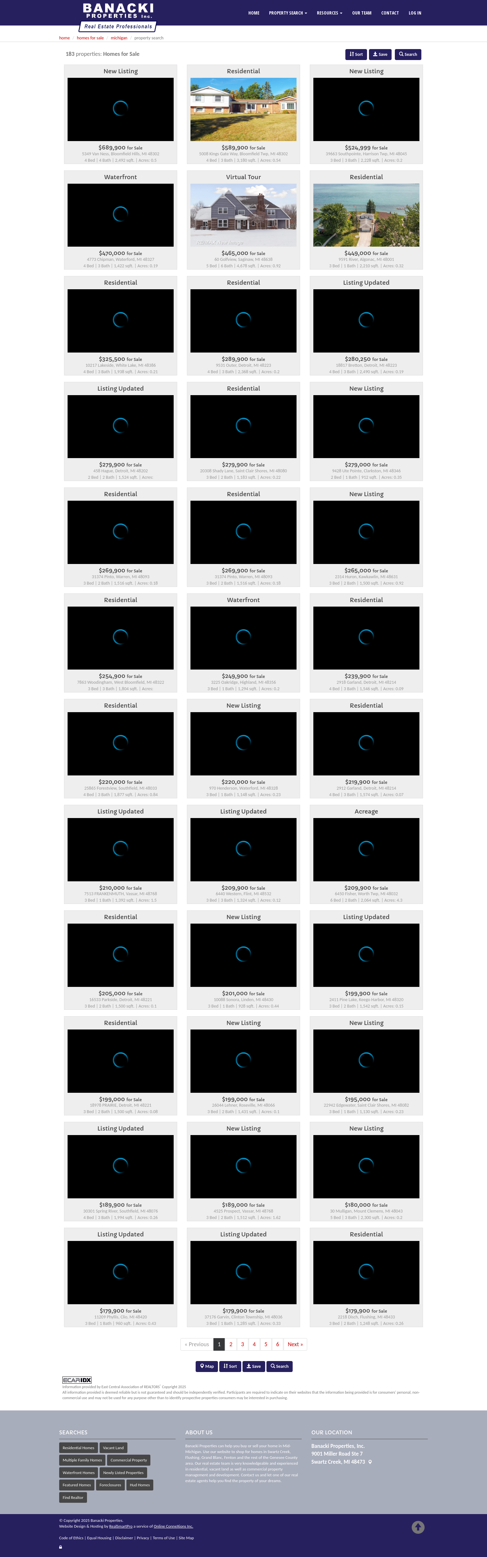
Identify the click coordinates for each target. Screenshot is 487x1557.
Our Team (362, 13)
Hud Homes (140, 1484)
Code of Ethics (71, 1537)
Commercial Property (129, 1460)
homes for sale (90, 38)
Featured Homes (77, 1484)
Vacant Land (113, 1447)
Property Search (288, 13)
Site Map (186, 1537)
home (64, 38)
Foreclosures (110, 1484)
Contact (390, 13)
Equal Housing (99, 1537)
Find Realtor (73, 1497)
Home (253, 13)
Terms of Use (164, 1537)
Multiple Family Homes (82, 1460)
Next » (295, 1344)
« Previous (197, 1344)
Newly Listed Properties (123, 1472)
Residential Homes (78, 1447)
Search (280, 1366)
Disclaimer (124, 1537)
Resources (329, 13)
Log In (415, 13)
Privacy (143, 1537)
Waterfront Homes (78, 1472)
